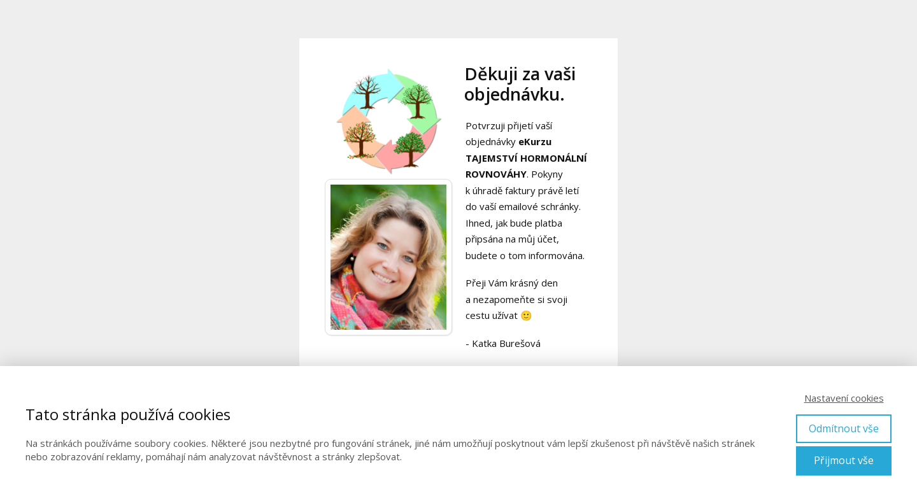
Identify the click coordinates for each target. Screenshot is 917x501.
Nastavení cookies (844, 398)
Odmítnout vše (844, 428)
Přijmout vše (844, 460)
